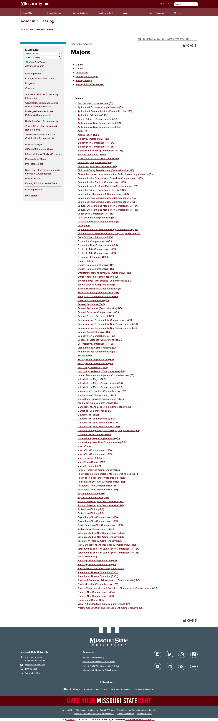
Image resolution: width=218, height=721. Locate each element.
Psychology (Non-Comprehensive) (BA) (98, 517)
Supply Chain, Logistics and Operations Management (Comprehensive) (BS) (117, 588)
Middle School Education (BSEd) (94, 434)
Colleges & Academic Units (39, 78)
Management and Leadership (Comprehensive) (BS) (105, 406)
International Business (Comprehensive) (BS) (101, 399)
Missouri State (26, 29)
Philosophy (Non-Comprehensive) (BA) (98, 485)
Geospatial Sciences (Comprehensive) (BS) (100, 339)
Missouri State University (93, 657)
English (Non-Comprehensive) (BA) (96, 265)
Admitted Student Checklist (95, 689)
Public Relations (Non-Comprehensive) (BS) (100, 525)
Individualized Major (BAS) (92, 379)
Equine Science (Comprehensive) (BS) (97, 284)
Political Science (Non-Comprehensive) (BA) (101, 501)
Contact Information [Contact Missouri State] (125, 713)
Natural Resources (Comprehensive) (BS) (99, 469)
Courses (29, 88)
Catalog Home (33, 73)
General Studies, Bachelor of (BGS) (96, 316)
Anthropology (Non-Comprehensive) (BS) (99, 127)
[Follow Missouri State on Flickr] (194, 666)
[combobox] (167, 39)
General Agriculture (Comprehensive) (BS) (100, 308)
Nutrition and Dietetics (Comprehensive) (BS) (101, 481)
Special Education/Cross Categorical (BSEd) (101, 568)
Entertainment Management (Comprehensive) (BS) (104, 272)
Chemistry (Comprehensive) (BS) (95, 162)
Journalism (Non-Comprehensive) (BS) (98, 402)
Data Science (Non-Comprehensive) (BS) (99, 221)
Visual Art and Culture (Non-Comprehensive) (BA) (104, 603)
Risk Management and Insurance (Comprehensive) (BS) (107, 544)
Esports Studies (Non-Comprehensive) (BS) (100, 288)
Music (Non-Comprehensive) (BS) (95, 454)
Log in (161, 3)
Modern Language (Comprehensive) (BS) (99, 438)
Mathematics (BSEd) (88, 414)
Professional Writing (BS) (91, 513)
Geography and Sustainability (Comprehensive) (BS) (105, 320)
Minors (79, 68)
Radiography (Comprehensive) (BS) (96, 529)
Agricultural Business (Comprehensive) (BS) (100, 107)
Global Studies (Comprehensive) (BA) (97, 347)
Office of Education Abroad (39, 149)
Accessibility (67, 710)
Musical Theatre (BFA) (89, 466)
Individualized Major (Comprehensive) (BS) (100, 387)
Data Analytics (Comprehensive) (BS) (97, 217)
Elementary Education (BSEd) (93, 257)
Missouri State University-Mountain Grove (101, 665)
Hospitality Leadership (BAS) (93, 367)
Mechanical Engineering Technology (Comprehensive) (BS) (109, 430)
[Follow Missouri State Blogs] (181, 666)
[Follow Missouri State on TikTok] (194, 654)
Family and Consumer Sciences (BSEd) (98, 296)
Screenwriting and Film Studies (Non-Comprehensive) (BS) (108, 552)
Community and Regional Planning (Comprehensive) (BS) (108, 186)
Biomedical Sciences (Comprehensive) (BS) (100, 150)
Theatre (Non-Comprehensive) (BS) (96, 596)
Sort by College (84, 80)
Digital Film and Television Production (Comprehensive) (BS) (109, 233)
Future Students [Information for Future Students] (54, 13)
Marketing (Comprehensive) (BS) (95, 410)
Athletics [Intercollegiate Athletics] (178, 13)
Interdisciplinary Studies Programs (43, 154)
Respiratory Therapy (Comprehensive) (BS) (100, 540)
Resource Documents (120, 689)
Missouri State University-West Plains (99, 661)
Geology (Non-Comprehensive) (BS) (96, 335)
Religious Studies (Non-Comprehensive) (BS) (101, 536)
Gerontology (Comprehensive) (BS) (96, 343)
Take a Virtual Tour (33, 673)
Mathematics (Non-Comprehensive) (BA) (99, 422)
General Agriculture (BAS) (91, 304)
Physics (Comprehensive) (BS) (93, 497)
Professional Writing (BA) (91, 509)
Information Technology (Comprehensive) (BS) (102, 391)
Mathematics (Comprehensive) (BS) (96, 418)
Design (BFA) (84, 225)
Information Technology (144, 689)
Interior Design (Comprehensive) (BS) (97, 395)
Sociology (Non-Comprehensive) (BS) (97, 564)
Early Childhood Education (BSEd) (95, 237)
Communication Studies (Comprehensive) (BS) (102, 182)
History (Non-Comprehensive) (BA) (96, 359)
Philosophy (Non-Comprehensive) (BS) (98, 489)
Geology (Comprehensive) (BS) (94, 332)
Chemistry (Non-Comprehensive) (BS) (97, 166)
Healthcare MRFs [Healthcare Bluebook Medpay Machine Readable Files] (144, 713)
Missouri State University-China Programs (101, 670)
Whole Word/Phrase (37, 62)
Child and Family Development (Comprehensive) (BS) (106, 170)
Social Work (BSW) (87, 556)
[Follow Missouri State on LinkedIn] (169, 666)
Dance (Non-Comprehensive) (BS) (95, 213)
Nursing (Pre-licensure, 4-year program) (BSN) (102, 477)
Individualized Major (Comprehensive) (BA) (100, 383)
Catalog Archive (34, 189)
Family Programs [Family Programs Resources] (156, 13)
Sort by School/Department (90, 84)
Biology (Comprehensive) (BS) (93, 138)
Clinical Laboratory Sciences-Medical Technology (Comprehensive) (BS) (115, 174)
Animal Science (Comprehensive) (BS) (97, 119)
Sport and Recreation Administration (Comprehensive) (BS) (109, 580)
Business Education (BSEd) (92, 154)
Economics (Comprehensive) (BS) (95, 241)
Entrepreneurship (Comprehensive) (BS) (98, 276)
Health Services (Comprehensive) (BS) (97, 351)
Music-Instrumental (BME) (91, 458)
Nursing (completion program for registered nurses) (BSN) (108, 473)
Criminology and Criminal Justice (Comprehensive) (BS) (107, 201)
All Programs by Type (87, 76)
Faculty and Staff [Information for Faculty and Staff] (105, 13)
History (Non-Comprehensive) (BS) (95, 363)
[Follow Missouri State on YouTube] (157, 666)
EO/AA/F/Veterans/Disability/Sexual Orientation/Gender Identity (128, 710)
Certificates (82, 72)
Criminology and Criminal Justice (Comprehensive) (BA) (107, 198)
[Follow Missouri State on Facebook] (157, 654)
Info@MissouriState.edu (35, 664)
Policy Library (32, 178)
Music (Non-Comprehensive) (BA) (95, 450)
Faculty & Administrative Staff (41, 183)
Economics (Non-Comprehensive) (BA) (98, 245)
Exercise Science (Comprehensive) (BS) (98, 292)
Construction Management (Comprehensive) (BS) (103, 194)
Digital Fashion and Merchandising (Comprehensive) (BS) (108, 229)
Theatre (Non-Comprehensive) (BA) (96, 592)
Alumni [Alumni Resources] (126, 13)
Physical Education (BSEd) (91, 493)
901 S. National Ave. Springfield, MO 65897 (35, 659)
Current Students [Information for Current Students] (80, 13)
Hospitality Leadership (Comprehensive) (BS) (101, 371)
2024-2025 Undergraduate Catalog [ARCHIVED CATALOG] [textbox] (163, 39)
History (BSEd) (85, 355)
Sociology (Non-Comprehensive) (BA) (97, 560)
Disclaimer (80, 710)
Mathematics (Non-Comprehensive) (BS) (99, 426)
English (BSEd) (85, 261)
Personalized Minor (35, 159)
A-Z (169, 3)
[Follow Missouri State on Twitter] (169, 654)
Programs (30, 83)
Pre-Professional (34, 163)
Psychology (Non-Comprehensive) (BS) (98, 521)
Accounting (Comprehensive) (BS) (95, 103)
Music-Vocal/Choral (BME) (91, 462)
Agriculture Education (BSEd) (93, 115)
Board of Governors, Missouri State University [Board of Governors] (94, 713)
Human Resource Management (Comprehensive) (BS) (106, 375)
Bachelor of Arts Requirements (41, 121)
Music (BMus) (84, 446)
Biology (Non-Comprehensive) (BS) (96, 146)
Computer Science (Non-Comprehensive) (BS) (102, 190)
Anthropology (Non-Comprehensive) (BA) (99, 123)
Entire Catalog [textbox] (32, 53)
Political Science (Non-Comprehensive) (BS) (101, 505)
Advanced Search (34, 65)
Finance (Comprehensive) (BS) (93, 300)
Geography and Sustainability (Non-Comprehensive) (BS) (107, 328)
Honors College (33, 144)
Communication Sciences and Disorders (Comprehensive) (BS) (110, 178)
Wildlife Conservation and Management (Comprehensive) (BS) (110, 607)
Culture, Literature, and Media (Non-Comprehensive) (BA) (108, 205)
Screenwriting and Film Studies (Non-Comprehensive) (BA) (108, 548)
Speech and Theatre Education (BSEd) (98, 572)
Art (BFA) (82, 130)
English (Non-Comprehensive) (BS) (96, 268)
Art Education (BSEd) (88, 134)
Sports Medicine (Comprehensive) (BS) (98, 584)
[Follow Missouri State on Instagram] (181, 654)
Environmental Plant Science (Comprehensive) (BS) (105, 280)
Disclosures (93, 710)
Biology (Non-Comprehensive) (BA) (96, 142)
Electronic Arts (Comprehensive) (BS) (97, 249)
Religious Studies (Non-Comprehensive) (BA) (101, 533)
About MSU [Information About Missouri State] (27, 13)
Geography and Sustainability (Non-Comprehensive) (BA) (108, 324)
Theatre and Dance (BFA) (91, 600)
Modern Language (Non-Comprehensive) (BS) (102, 442)
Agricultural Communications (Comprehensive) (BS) (105, 111)
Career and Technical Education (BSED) (98, 158)
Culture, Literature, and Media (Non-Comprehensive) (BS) (108, 209)
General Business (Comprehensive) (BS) (98, 312)
